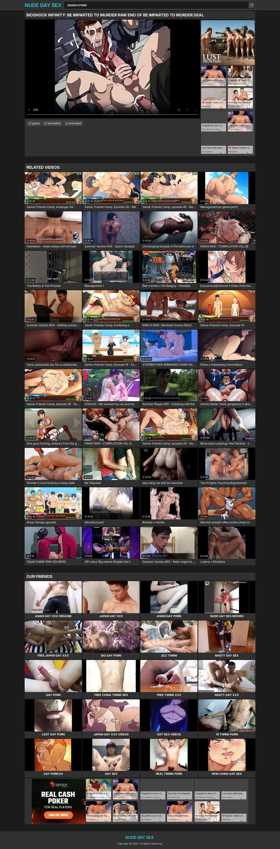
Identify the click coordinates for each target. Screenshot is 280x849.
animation (54, 123)
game (36, 123)
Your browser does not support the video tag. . (112, 69)
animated (75, 123)
